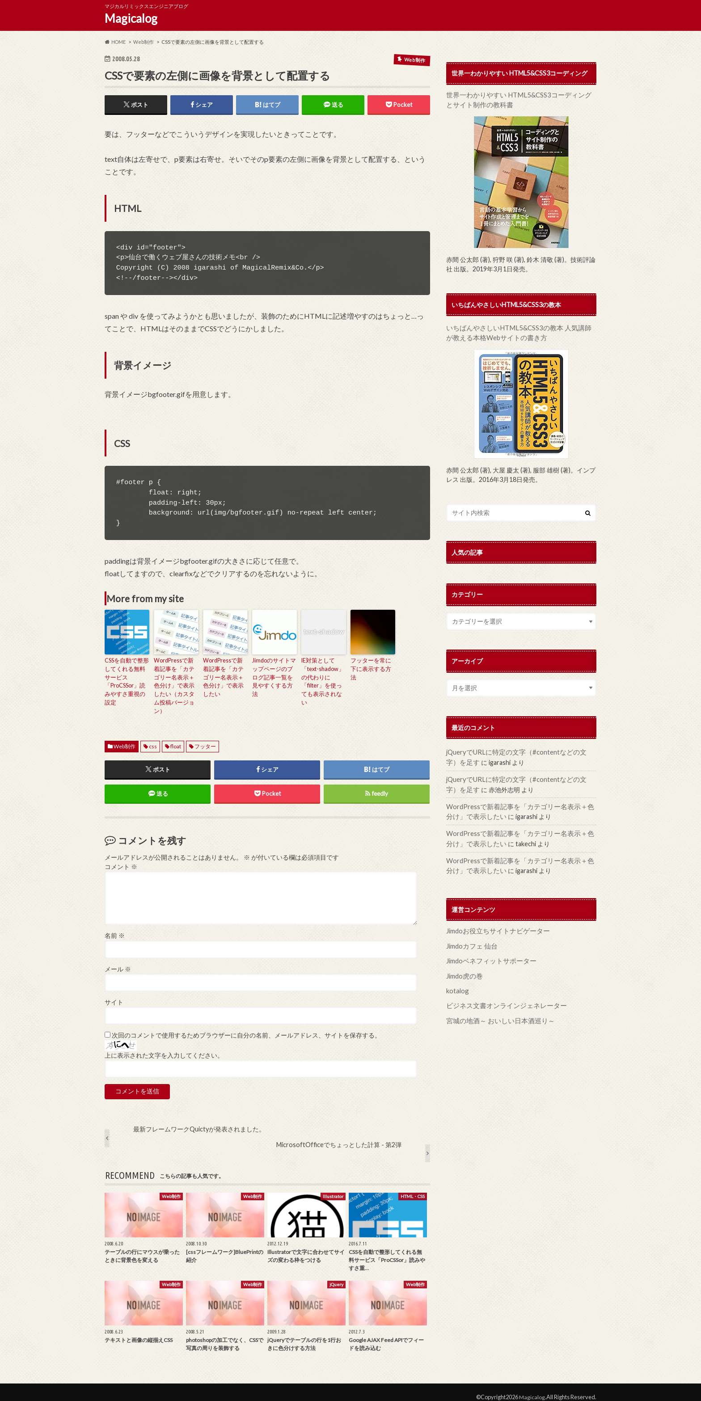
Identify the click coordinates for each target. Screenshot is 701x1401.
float (175, 736)
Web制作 (124, 736)
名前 (115, 925)
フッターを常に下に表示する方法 (371, 665)
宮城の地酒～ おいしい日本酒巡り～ (497, 1011)
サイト (114, 992)
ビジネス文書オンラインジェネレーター (502, 997)
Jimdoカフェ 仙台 (470, 939)
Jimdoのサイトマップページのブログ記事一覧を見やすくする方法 (273, 673)
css (153, 736)
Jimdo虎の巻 (463, 968)
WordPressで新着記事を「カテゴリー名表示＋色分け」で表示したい (225, 673)
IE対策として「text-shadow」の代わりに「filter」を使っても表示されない (323, 677)
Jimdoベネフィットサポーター (489, 954)
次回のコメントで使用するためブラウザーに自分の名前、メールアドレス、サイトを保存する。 (246, 1026)
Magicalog (131, 18)
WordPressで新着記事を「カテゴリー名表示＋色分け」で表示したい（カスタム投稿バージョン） (176, 681)
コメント (121, 857)
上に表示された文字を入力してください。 (164, 1045)
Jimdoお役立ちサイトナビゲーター (495, 924)
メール (118, 959)
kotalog (457, 982)
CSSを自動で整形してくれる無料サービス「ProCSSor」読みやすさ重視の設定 (127, 677)
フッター (205, 736)
